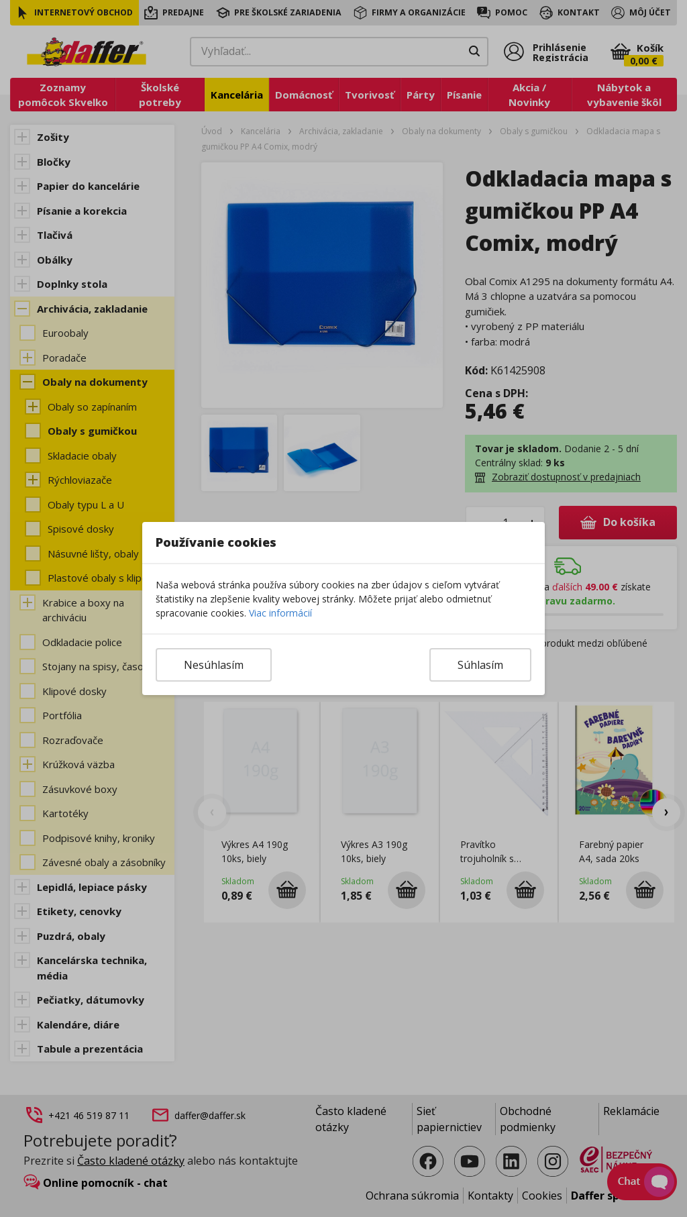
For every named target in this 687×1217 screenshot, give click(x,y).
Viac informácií (280, 612)
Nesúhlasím (214, 664)
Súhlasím (480, 664)
